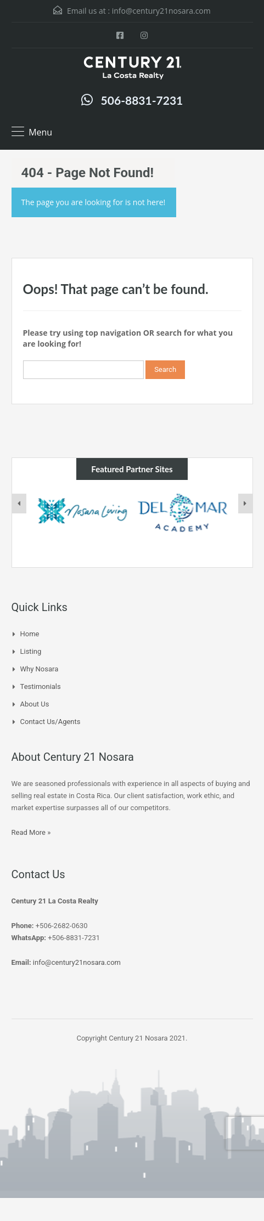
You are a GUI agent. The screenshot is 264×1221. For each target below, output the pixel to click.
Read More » (31, 832)
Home (30, 634)
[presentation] (19, 503)
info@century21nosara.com (161, 10)
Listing (31, 651)
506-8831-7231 (142, 100)
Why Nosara (39, 669)
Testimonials (40, 686)
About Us (34, 704)
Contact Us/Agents (50, 721)
